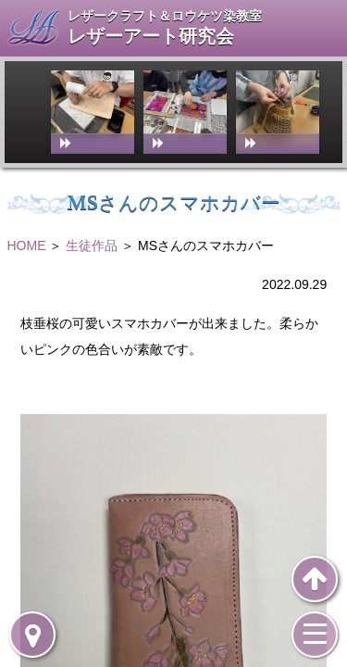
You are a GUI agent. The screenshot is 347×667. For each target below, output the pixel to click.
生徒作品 (92, 245)
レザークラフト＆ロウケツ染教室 (165, 15)
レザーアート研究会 (151, 36)
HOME (26, 245)
